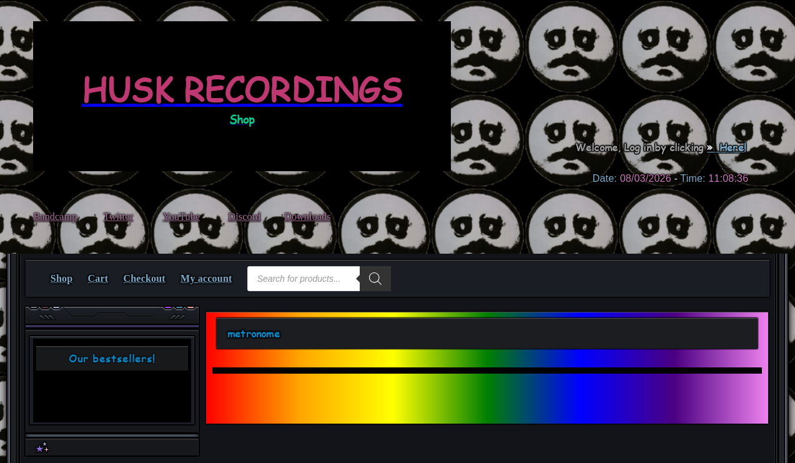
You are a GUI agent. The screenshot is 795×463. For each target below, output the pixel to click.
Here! (731, 147)
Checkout (144, 278)
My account (206, 278)
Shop (62, 278)
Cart (98, 278)
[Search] (375, 278)
